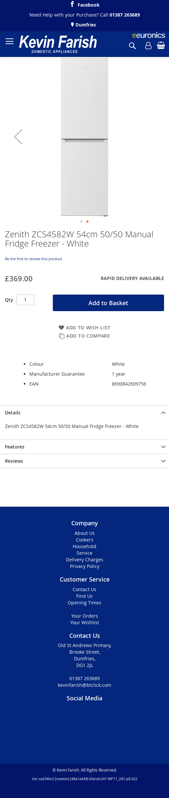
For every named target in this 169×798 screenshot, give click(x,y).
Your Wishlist (84, 622)
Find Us (84, 596)
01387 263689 (125, 15)
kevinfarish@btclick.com (84, 685)
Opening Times (84, 602)
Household (84, 546)
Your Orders (84, 616)
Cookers (84, 540)
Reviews (14, 461)
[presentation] (84, 412)
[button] (18, 136)
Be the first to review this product (33, 258)
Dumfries (85, 25)
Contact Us (84, 589)
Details (12, 412)
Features (14, 447)
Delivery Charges (84, 559)
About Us (85, 533)
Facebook (89, 4)
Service (84, 553)
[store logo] (58, 44)
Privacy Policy (84, 566)
